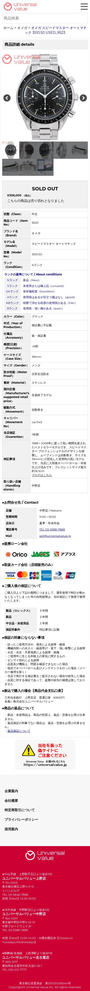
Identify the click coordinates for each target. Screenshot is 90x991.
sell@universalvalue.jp (55, 536)
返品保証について (18, 731)
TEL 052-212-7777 (14, 969)
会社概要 (11, 800)
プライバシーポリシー (21, 819)
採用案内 (11, 829)
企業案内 (11, 791)
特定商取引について (20, 810)
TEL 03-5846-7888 (15, 894)
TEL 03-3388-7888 (52, 529)
